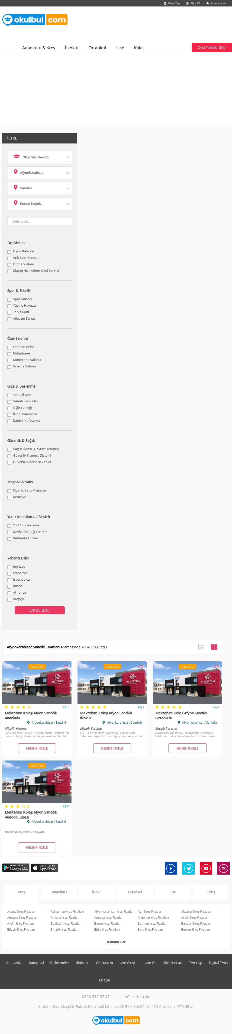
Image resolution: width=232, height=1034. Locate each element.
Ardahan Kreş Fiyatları (153, 917)
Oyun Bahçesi (23, 251)
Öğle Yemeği (22, 407)
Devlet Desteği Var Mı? (30, 531)
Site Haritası (172, 962)
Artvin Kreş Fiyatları (194, 917)
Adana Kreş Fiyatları (21, 911)
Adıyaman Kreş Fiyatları (67, 911)
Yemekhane (22, 394)
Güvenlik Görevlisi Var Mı (32, 462)
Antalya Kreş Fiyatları (109, 917)
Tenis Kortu (21, 312)
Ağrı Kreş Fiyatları (150, 911)
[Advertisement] (116, 90)
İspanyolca (21, 579)
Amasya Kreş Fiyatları (22, 917)
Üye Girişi (127, 962)
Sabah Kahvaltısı (25, 401)
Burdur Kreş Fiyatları (195, 929)
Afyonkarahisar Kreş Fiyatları (114, 911)
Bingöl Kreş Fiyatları (64, 929)
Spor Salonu (22, 299)
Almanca (19, 592)
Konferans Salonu (27, 359)
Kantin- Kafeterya (26, 420)
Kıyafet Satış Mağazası (30, 490)
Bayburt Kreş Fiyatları (196, 923)
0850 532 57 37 (96, 996)
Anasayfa (13, 962)
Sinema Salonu (24, 366)
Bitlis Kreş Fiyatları (107, 929)
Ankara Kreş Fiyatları (65, 917)
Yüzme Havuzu (24, 305)
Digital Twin (218, 962)
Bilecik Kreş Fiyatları (21, 929)
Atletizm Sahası (24, 318)
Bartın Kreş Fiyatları (108, 923)
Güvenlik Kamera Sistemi (32, 455)
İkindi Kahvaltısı (25, 414)
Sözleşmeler (59, 962)
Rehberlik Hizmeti (26, 538)
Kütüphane (21, 353)
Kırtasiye (19, 496)
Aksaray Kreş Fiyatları (196, 911)
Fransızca (20, 573)
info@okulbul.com (135, 996)
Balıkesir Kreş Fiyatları (66, 923)
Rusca (17, 586)
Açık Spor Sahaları (26, 257)
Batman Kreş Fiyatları (153, 923)
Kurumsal (36, 962)
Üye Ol (193, 3)
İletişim (82, 962)
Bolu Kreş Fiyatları (150, 929)
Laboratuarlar (23, 347)
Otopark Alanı (23, 264)
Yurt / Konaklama (26, 525)
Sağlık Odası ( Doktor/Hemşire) (36, 449)
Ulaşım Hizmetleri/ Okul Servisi (36, 270)
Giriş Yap (172, 3)
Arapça (18, 599)
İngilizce (19, 566)
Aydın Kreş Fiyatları (20, 923)
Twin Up (195, 962)
